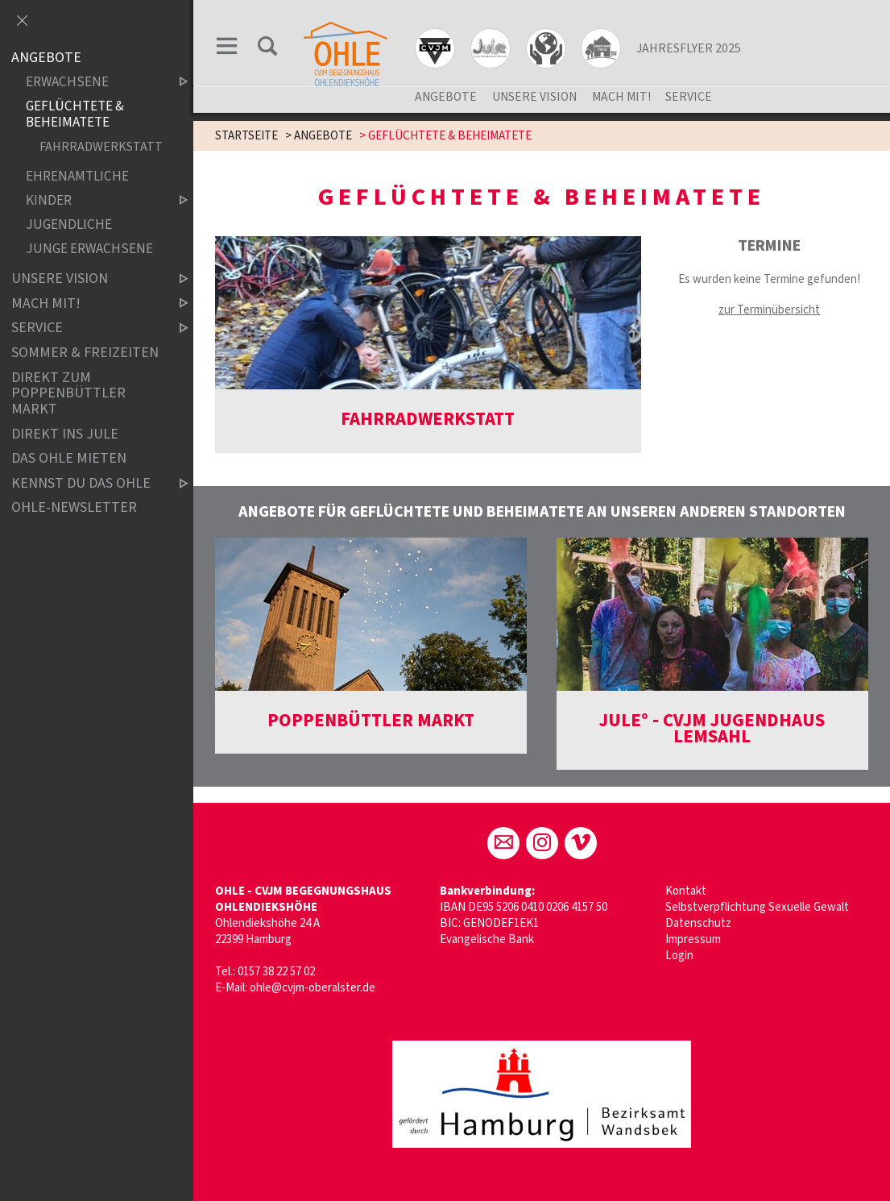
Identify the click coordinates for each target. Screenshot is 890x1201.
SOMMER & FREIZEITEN (85, 352)
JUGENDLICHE (69, 224)
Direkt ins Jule (64, 434)
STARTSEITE (246, 135)
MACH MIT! (621, 97)
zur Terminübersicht (769, 309)
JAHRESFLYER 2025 (688, 48)
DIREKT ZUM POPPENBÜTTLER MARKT (68, 393)
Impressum (693, 939)
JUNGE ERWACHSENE (89, 248)
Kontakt (685, 891)
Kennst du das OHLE (86, 483)
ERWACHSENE (93, 82)
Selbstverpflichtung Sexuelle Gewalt (757, 907)
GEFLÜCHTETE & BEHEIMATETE (75, 115)
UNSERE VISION (534, 97)
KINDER (93, 200)
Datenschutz (698, 923)
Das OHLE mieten (68, 458)
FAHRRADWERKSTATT (100, 146)
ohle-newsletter (74, 508)
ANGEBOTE (446, 97)
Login (679, 955)
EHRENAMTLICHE (77, 176)
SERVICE (688, 97)
